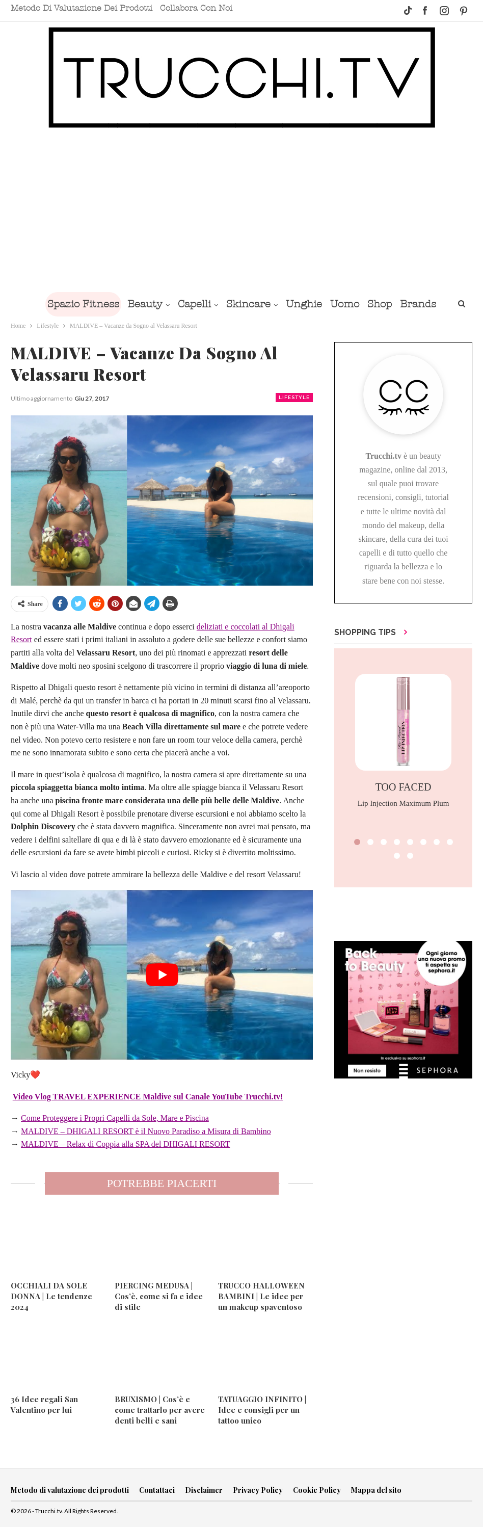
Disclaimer (204, 1490)
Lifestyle (294, 397)
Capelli (191, 304)
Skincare (247, 304)
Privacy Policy (258, 1490)
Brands (425, 304)
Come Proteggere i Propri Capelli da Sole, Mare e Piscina (115, 1118)
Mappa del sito (376, 1490)
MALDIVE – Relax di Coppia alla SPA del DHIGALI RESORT (125, 1144)
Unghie (305, 304)
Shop (384, 304)
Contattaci (157, 1490)
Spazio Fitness (76, 304)
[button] (357, 842)
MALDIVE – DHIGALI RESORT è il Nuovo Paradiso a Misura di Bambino (146, 1131)
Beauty (139, 304)
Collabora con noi (196, 8)
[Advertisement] (241, 215)
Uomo (347, 304)
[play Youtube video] (162, 975)
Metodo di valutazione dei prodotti (81, 8)
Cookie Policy (317, 1490)
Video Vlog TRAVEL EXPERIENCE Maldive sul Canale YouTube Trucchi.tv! (148, 1096)
